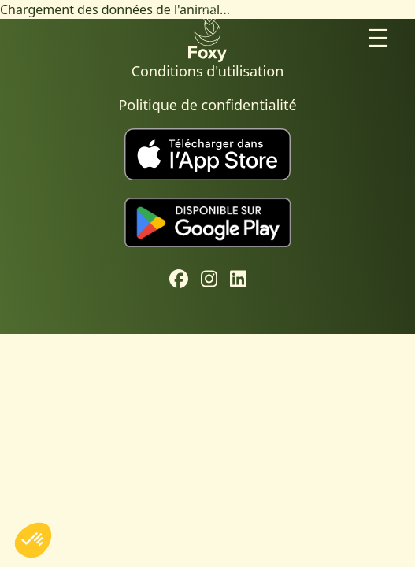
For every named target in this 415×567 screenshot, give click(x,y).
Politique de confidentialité (207, 104)
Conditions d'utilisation (208, 70)
